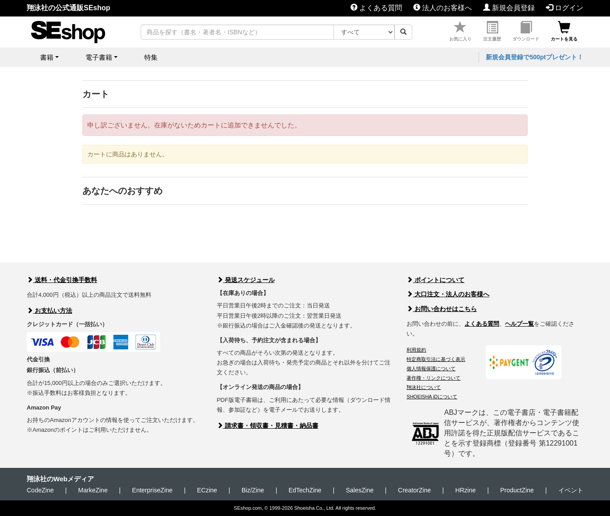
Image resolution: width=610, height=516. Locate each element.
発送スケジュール (246, 279)
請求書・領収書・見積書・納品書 (267, 425)
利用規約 (416, 349)
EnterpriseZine (152, 490)
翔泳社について (424, 387)
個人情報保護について (431, 368)
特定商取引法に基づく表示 (436, 359)
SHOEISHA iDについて (432, 396)
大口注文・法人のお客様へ (448, 294)
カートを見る (564, 31)
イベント (570, 490)
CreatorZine (414, 490)
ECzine (207, 490)
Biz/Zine (252, 490)
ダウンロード (525, 31)
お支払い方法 (49, 310)
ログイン (564, 8)
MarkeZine (93, 490)
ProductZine (516, 490)
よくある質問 (376, 8)
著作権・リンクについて (433, 378)
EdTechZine (305, 490)
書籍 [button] (46, 57)
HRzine (465, 490)
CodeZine (40, 490)
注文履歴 (492, 31)
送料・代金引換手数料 (62, 279)
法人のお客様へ (442, 8)
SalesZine (360, 490)
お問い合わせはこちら (442, 308)
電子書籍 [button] (98, 57)
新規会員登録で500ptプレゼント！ (534, 57)
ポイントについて (435, 279)
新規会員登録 (509, 8)
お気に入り (460, 31)
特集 (151, 57)
